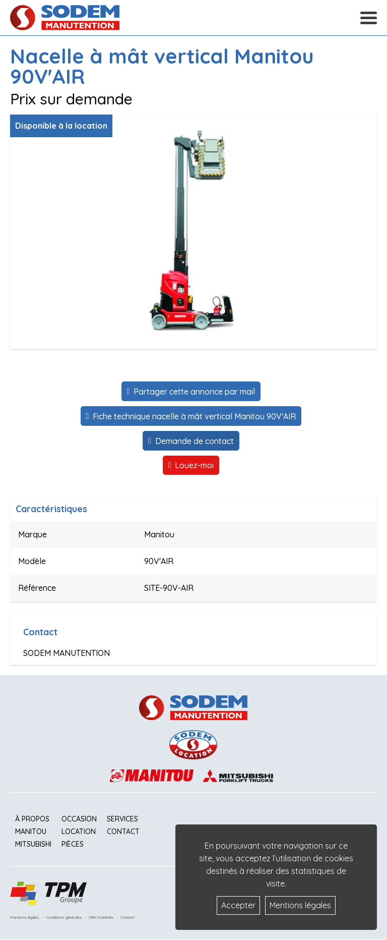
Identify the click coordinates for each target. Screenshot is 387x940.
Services (122, 818)
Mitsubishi (33, 844)
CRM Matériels (101, 917)
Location (78, 831)
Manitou (30, 831)
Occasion (79, 818)
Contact (123, 831)
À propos (32, 818)
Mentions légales (24, 917)
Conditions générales (64, 917)
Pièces (72, 844)
